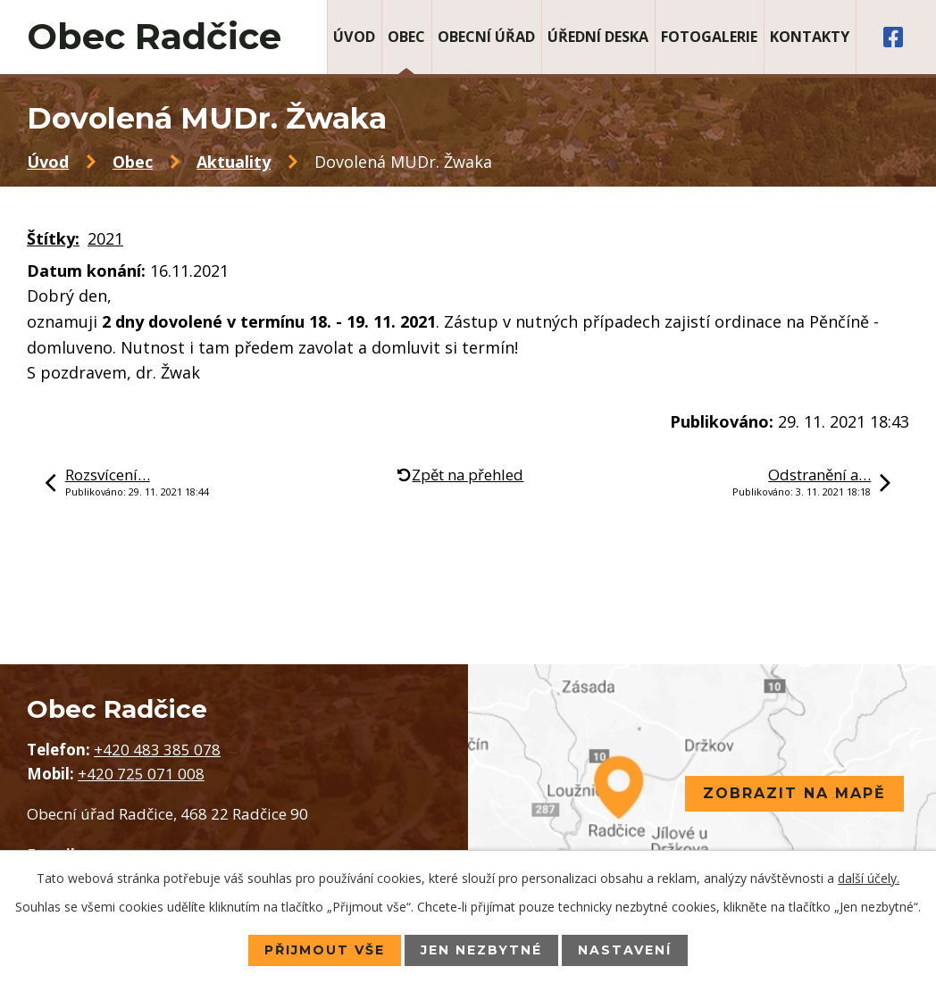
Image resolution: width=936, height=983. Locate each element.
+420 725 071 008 (141, 773)
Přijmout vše (324, 950)
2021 (105, 238)
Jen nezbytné (481, 950)
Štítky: (53, 238)
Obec (406, 36)
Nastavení (625, 950)
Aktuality (233, 161)
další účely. (868, 878)
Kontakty (809, 36)
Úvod (354, 36)
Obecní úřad (486, 36)
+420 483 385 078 (157, 749)
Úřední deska (597, 36)
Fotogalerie (709, 36)
